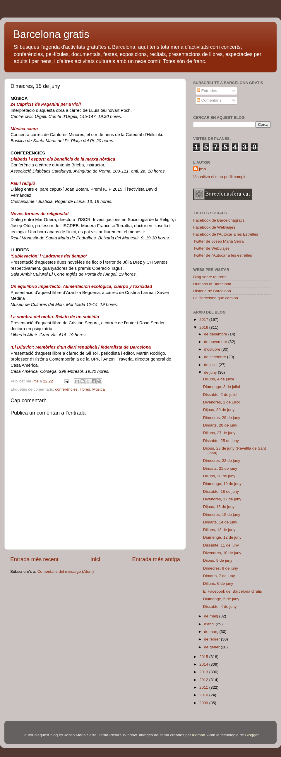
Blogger (251, 735)
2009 (204, 703)
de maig (211, 616)
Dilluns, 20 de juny (219, 476)
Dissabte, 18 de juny (221, 491)
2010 (204, 695)
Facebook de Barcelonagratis (219, 220)
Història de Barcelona (212, 291)
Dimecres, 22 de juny (221, 460)
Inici (95, 559)
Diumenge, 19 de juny (222, 483)
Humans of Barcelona (212, 284)
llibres (85, 389)
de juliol (211, 365)
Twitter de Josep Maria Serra (218, 241)
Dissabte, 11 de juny (221, 545)
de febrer (212, 639)
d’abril (210, 624)
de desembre (216, 334)
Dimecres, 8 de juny (220, 568)
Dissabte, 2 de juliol (220, 394)
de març (212, 631)
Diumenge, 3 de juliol (221, 386)
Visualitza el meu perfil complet (220, 177)
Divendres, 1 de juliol (221, 402)
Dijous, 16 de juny (218, 506)
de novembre (216, 342)
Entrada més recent (34, 559)
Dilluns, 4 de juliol (218, 379)
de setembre (215, 357)
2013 (204, 672)
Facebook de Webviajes (214, 227)
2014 (204, 664)
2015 (204, 657)
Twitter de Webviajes (211, 248)
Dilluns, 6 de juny (218, 583)
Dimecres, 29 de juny (221, 417)
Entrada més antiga (156, 559)
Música (98, 389)
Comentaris (209, 100)
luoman (198, 735)
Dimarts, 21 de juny (220, 468)
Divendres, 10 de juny (222, 553)
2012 (204, 680)
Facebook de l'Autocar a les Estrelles (225, 234)
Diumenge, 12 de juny (222, 537)
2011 (204, 687)
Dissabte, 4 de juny (220, 606)
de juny (211, 372)
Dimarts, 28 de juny (220, 425)
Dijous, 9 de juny (217, 560)
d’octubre (212, 349)
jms (202, 169)
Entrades (207, 90)
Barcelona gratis (51, 34)
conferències (66, 389)
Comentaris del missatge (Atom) (65, 571)
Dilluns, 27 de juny (219, 433)
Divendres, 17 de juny (222, 499)
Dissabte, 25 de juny (221, 440)
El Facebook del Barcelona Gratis (232, 591)
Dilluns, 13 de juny (219, 530)
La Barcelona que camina (215, 298)
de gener (212, 647)
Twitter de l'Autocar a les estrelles (222, 255)
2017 (204, 319)
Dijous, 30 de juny (218, 410)
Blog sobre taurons (209, 277)
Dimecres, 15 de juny (221, 514)
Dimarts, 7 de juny (219, 576)
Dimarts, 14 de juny (220, 522)
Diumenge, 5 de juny (221, 599)
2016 (204, 327)
